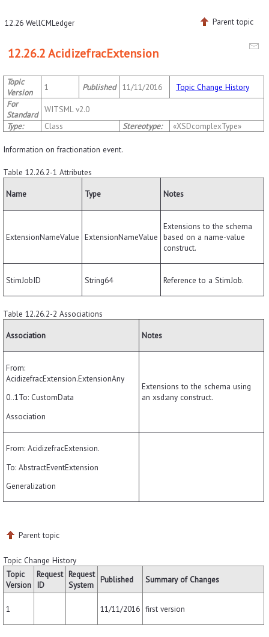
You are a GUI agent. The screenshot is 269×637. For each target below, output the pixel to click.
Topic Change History (212, 87)
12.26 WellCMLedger (39, 22)
